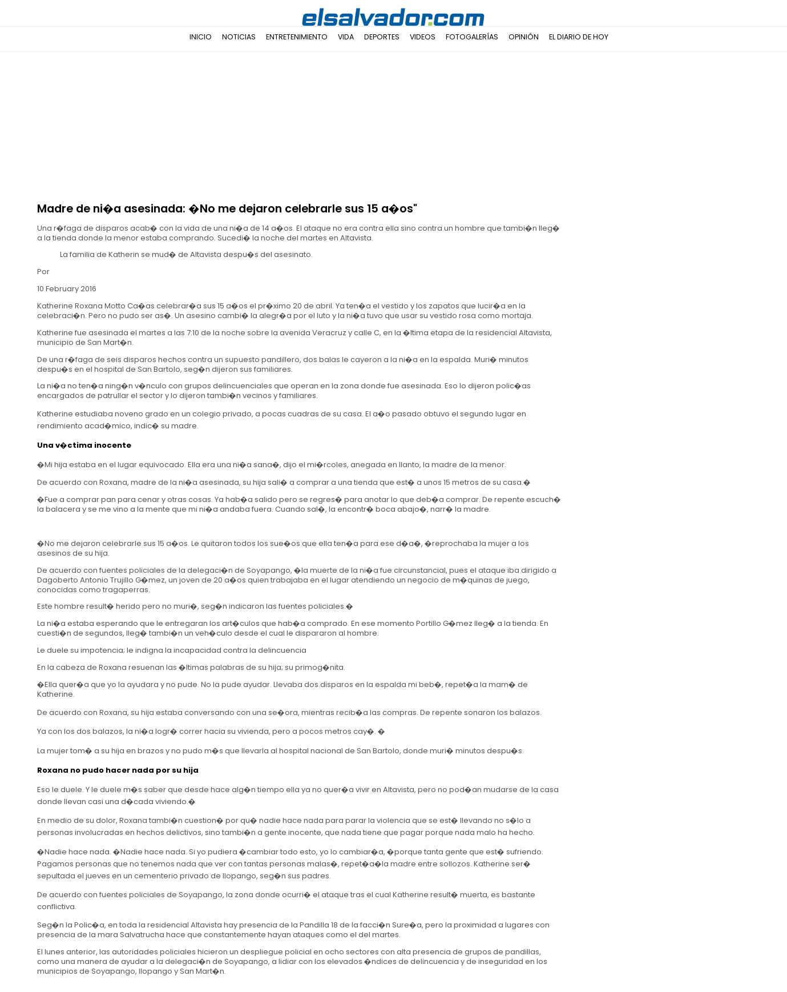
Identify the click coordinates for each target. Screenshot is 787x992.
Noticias (239, 37)
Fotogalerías (472, 37)
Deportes (381, 37)
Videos (422, 37)
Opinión (523, 37)
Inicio (200, 37)
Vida (346, 37)
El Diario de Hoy (578, 37)
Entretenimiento (297, 37)
